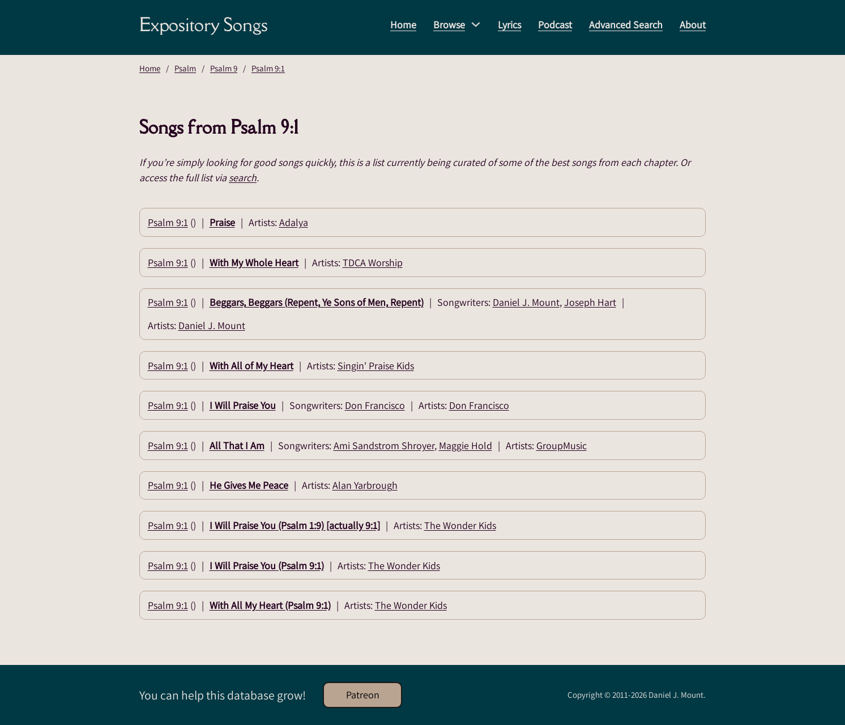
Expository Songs (203, 24)
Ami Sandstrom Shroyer (384, 445)
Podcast (555, 24)
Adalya (293, 222)
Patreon (362, 694)
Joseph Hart (590, 302)
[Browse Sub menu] (476, 24)
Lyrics (509, 24)
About (693, 24)
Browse (449, 24)
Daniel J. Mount (526, 302)
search (243, 177)
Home (403, 24)
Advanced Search (626, 24)
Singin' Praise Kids (376, 365)
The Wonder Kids (460, 525)
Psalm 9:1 (268, 68)
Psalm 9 (223, 68)
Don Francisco (375, 405)
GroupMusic (561, 445)
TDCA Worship (373, 262)
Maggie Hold (465, 445)
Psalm (185, 68)
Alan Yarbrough (365, 485)
